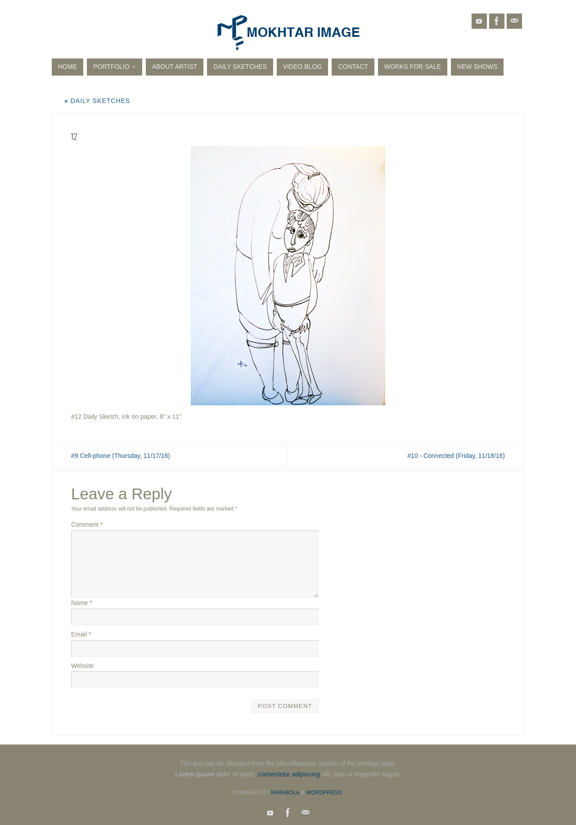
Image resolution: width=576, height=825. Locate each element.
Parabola (285, 792)
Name (81, 602)
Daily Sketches (97, 100)
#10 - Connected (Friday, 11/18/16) (456, 455)
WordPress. (324, 792)
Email (81, 634)
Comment (87, 524)
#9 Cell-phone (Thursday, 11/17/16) (120, 455)
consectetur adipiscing (289, 774)
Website (82, 665)
